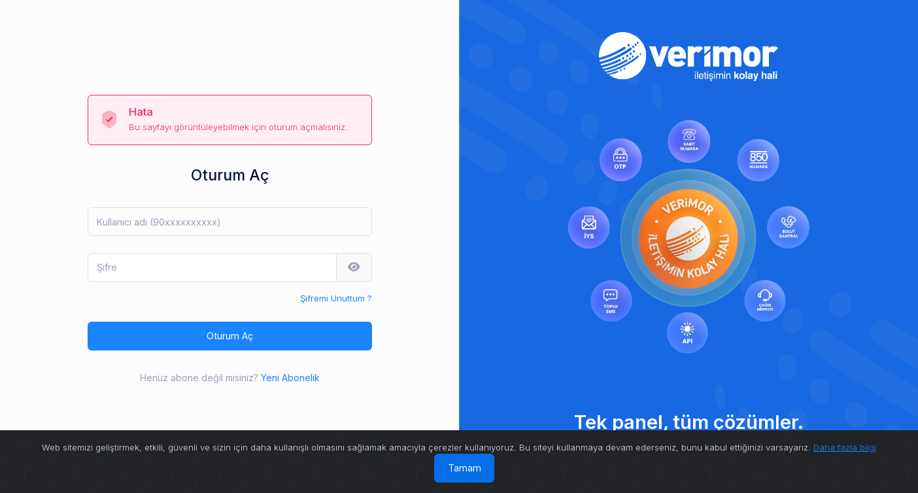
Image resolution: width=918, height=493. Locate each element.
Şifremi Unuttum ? (336, 298)
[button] (354, 267)
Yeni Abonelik (290, 377)
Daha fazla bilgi (844, 447)
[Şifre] (212, 267)
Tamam (464, 467)
